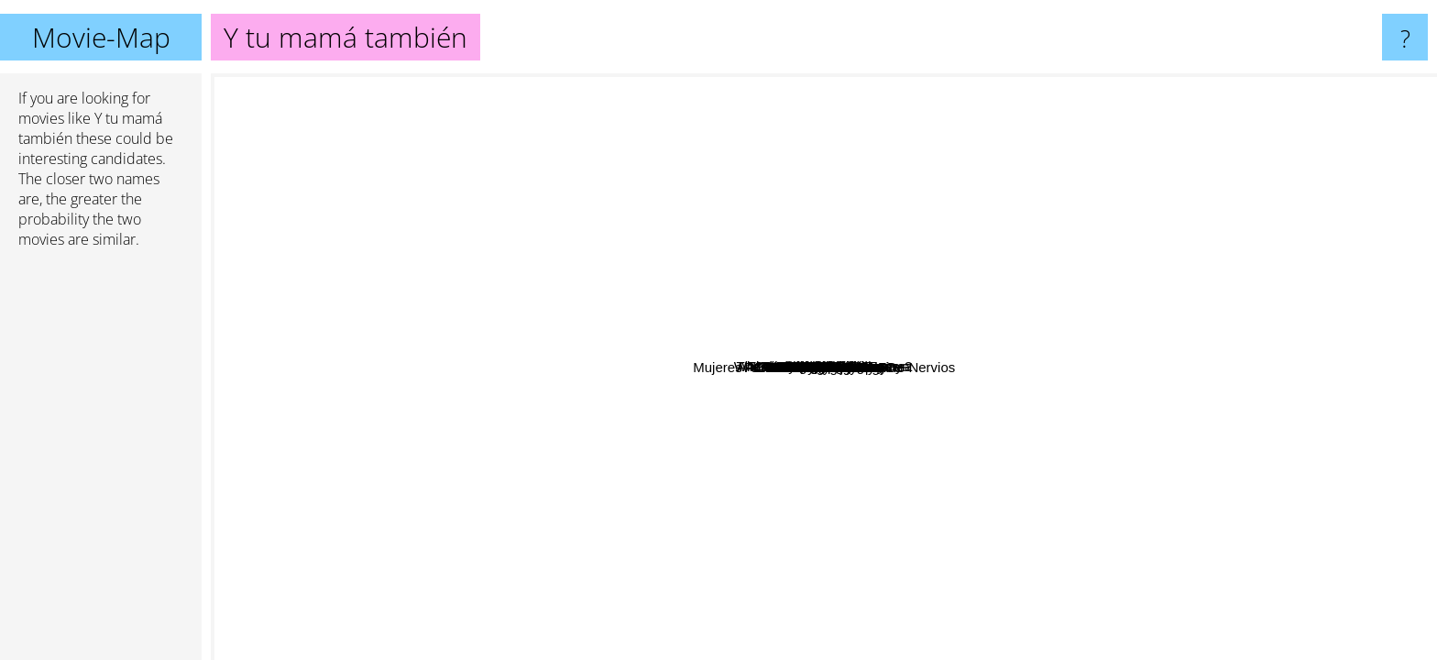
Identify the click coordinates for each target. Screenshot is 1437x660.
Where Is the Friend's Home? (557, 167)
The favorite (793, 86)
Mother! (945, 535)
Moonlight (1070, 369)
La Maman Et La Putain (1250, 573)
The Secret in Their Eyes (879, 340)
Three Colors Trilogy (976, 466)
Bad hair (734, 598)
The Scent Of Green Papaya (496, 209)
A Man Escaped (573, 328)
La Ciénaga (411, 464)
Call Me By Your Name (689, 208)
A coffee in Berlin (1250, 502)
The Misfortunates (550, 512)
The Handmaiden (958, 445)
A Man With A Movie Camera (1285, 379)
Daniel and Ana (453, 355)
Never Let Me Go (972, 376)
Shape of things (848, 198)
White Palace (1082, 158)
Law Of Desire (831, 647)
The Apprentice (973, 152)
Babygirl (646, 601)
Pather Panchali (472, 382)
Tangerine (869, 360)
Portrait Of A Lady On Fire (683, 386)
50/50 (687, 437)
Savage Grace (720, 245)
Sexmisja (337, 368)
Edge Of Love (888, 234)
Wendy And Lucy (510, 487)
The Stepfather (1224, 196)
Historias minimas (965, 592)
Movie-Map (101, 37)
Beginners (687, 313)
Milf (787, 503)
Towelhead (714, 145)
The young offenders (895, 129)
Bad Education (1134, 226)
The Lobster (1166, 413)
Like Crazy (1000, 489)
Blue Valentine (875, 374)
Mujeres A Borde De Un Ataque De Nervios (900, 618)
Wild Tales (860, 409)
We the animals (891, 161)
